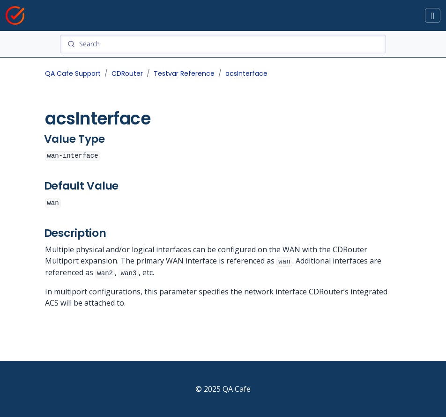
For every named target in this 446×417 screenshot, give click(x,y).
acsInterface (246, 73)
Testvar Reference (184, 73)
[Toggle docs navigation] (432, 15)
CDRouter (127, 73)
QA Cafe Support (73, 73)
